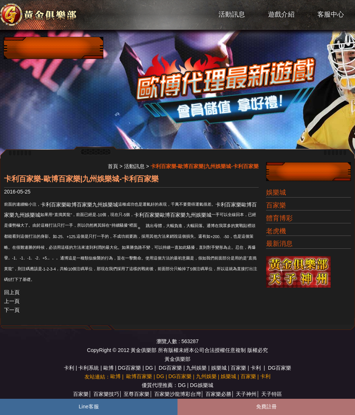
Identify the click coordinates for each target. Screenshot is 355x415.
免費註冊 (266, 406)
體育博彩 (279, 218)
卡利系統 (88, 368)
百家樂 (276, 205)
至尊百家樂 (136, 394)
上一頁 (12, 301)
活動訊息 (231, 14)
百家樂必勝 (218, 394)
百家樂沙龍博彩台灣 (177, 394)
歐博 (108, 368)
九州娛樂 (196, 368)
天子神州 (246, 394)
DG (149, 368)
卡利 (69, 368)
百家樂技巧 (106, 394)
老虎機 (276, 231)
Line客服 (89, 406)
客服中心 (330, 14)
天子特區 (271, 394)
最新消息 (279, 243)
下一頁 (12, 310)
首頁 (113, 166)
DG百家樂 (129, 368)
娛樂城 (276, 192)
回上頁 (12, 292)
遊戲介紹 (281, 14)
